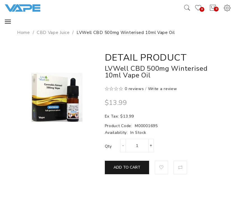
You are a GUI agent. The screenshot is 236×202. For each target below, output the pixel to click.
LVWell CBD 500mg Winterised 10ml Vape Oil (126, 32)
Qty (108, 146)
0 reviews (134, 88)
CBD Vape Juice (53, 32)
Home (23, 32)
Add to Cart (127, 167)
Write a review (162, 88)
